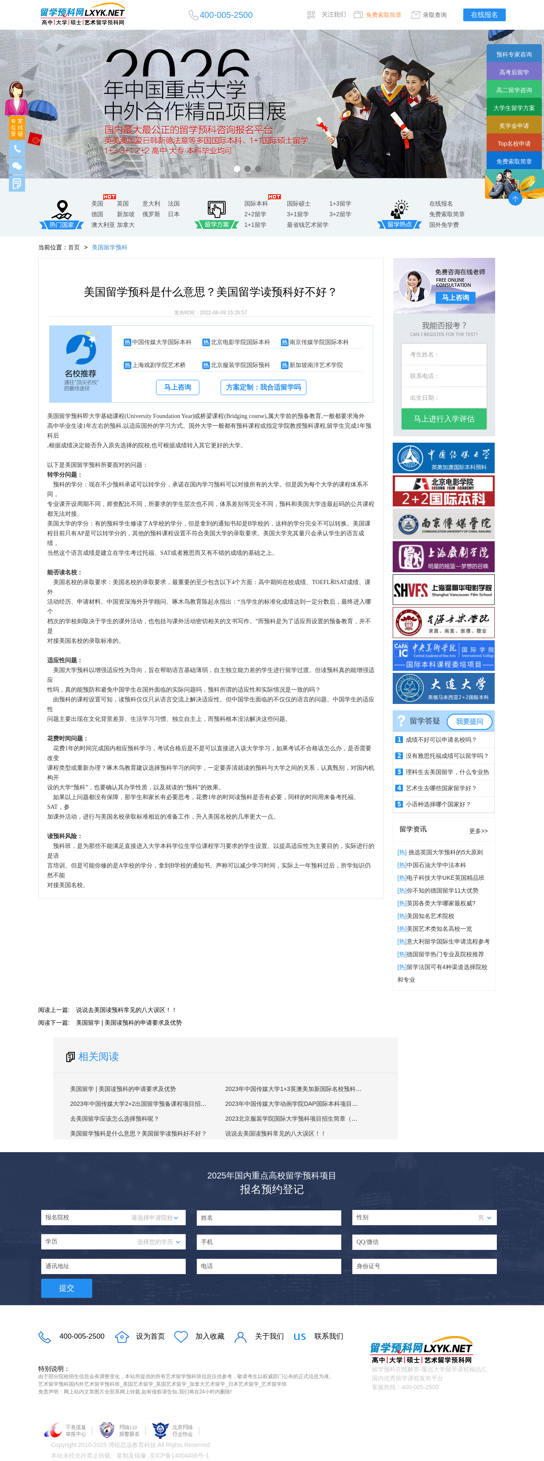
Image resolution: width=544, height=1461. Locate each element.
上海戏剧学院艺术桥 (159, 365)
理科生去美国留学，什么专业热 (447, 772)
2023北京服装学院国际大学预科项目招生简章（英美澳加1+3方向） (314, 1118)
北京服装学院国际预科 (240, 365)
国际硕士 (299, 203)
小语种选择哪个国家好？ (438, 804)
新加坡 (126, 214)
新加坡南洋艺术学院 (316, 365)
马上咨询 (177, 387)
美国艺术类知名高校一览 (439, 928)
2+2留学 (255, 214)
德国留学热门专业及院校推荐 (445, 954)
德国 (97, 214)
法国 (174, 203)
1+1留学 (255, 224)
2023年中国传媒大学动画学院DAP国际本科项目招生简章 (300, 1103)
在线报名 (484, 14)
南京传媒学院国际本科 (319, 342)
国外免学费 (444, 224)
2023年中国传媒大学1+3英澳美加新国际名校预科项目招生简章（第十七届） (326, 1088)
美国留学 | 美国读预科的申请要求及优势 (129, 1022)
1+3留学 (340, 203)
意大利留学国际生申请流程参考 (448, 941)
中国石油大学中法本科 (436, 865)
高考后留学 (514, 72)
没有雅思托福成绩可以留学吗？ (447, 755)
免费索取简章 (384, 14)
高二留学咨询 (514, 90)
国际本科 (256, 203)
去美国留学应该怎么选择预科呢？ (114, 1118)
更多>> (478, 831)
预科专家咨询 (514, 54)
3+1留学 (298, 214)
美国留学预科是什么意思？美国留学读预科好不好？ (138, 1133)
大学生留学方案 (514, 108)
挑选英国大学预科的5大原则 (445, 852)
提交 (66, 1288)
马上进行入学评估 (444, 419)
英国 (123, 203)
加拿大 (126, 224)
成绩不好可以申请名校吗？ (441, 739)
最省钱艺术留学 (308, 224)
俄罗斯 (151, 214)
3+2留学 (340, 214)
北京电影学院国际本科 (240, 342)
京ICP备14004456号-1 (179, 1455)
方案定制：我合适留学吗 (263, 387)
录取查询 (435, 14)
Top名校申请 (514, 143)
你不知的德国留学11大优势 (443, 890)
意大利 (151, 203)
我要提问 (469, 721)
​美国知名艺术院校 (430, 916)
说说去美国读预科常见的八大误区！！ (126, 1009)
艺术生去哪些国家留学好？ (441, 788)
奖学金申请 (514, 125)
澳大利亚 (103, 224)
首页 (74, 247)
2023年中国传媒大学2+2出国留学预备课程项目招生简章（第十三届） (162, 1103)
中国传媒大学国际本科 (162, 342)
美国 (97, 203)
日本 (174, 214)
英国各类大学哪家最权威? (441, 903)
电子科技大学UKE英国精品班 (445, 877)
